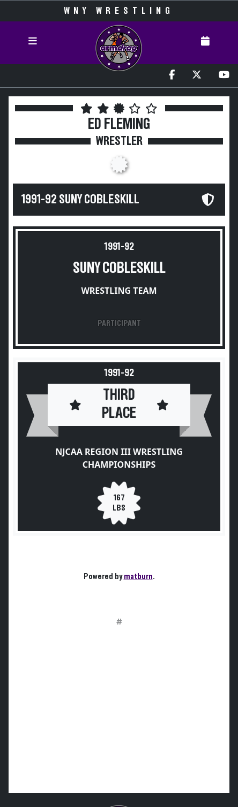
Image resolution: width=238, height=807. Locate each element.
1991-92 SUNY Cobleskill (80, 199)
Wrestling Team (119, 290)
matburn (138, 576)
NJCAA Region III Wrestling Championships (119, 458)
